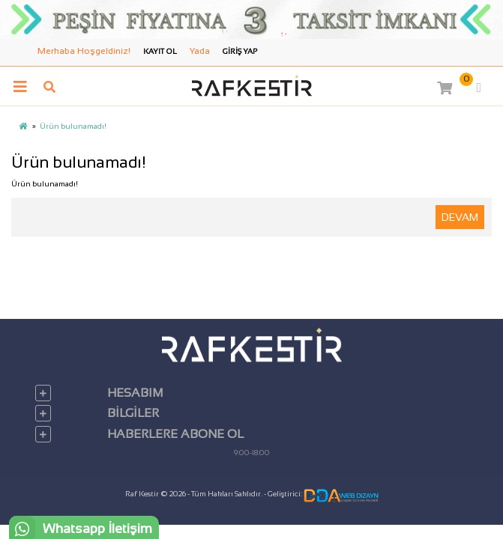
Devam (460, 217)
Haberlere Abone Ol (175, 433)
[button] (454, 87)
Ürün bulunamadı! (73, 126)
